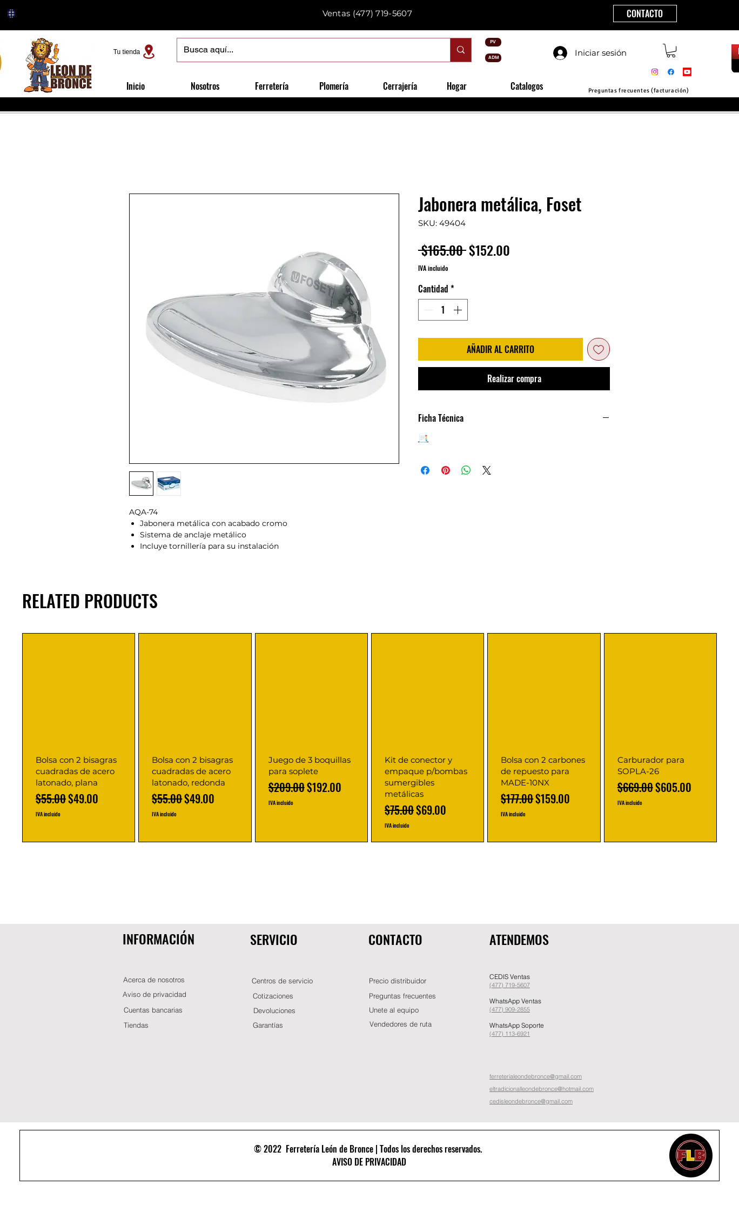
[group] (369, 738)
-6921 (522, 1033)
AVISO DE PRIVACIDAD (369, 1161)
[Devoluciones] (274, 1010)
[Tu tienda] (135, 51)
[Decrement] (427, 309)
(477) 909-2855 (509, 1009)
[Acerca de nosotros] (154, 980)
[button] (671, 50)
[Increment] (458, 309)
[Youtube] (687, 72)
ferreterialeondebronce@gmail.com (535, 1076)
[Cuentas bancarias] (153, 1010)
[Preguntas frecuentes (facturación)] (638, 90)
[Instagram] (654, 72)
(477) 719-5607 (382, 13)
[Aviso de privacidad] (154, 994)
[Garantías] (268, 1025)
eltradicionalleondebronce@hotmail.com (541, 1089)
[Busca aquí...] (305, 50)
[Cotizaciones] (273, 996)
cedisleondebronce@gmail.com (531, 1101)
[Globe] (11, 13)
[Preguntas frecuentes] (402, 996)
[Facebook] (671, 72)
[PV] (493, 42)
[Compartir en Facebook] (425, 470)
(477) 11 (500, 1033)
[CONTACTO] (645, 13)
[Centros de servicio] (282, 981)
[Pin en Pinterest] (445, 470)
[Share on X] (486, 470)
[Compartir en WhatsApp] (466, 470)
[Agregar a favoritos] (598, 349)
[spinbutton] (443, 309)
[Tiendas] (136, 1025)
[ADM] (493, 58)
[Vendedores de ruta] (400, 1024)
